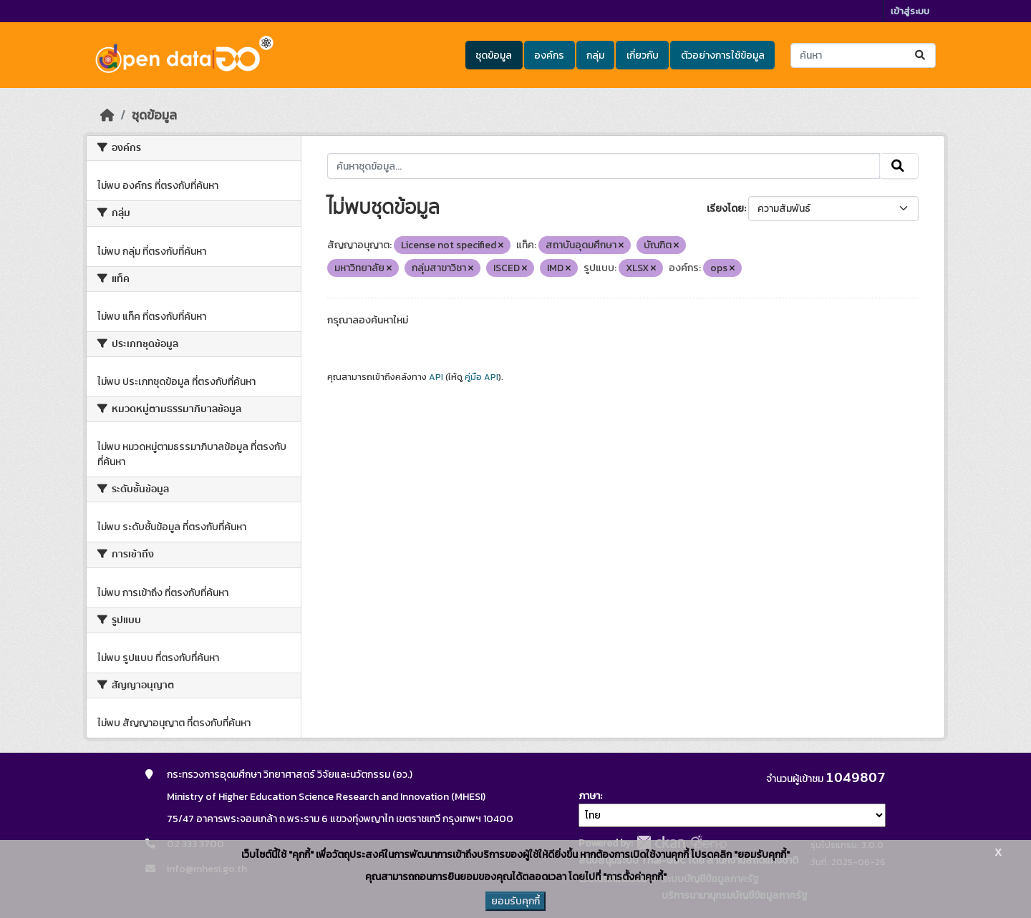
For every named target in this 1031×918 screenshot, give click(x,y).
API (436, 377)
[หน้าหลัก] (107, 115)
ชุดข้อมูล (493, 55)
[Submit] (921, 55)
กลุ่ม (595, 55)
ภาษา (589, 796)
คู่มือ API (481, 377)
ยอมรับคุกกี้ (515, 901)
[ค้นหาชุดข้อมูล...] (863, 55)
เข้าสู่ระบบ (910, 11)
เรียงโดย (725, 208)
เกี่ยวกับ (642, 55)
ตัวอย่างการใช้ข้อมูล (723, 55)
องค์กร (549, 55)
